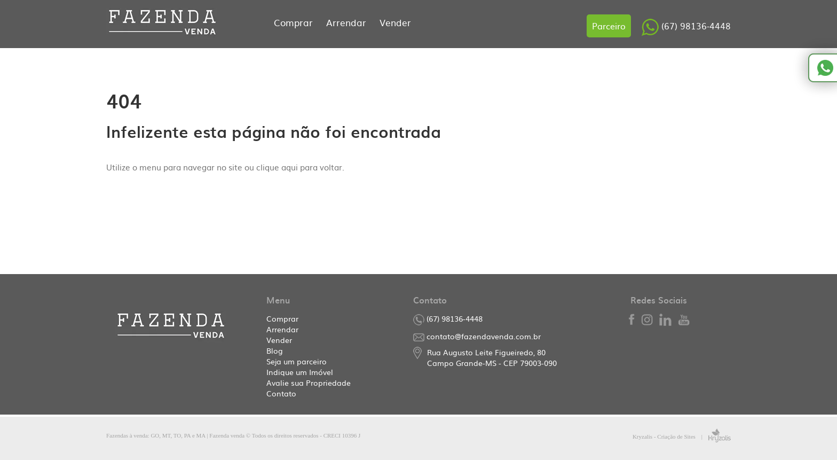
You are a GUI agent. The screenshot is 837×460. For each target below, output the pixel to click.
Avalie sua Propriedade (308, 382)
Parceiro (609, 25)
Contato (281, 393)
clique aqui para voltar (299, 167)
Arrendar (347, 22)
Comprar (294, 22)
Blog (274, 350)
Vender (395, 22)
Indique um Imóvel (299, 372)
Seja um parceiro (296, 361)
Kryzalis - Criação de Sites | (682, 436)
